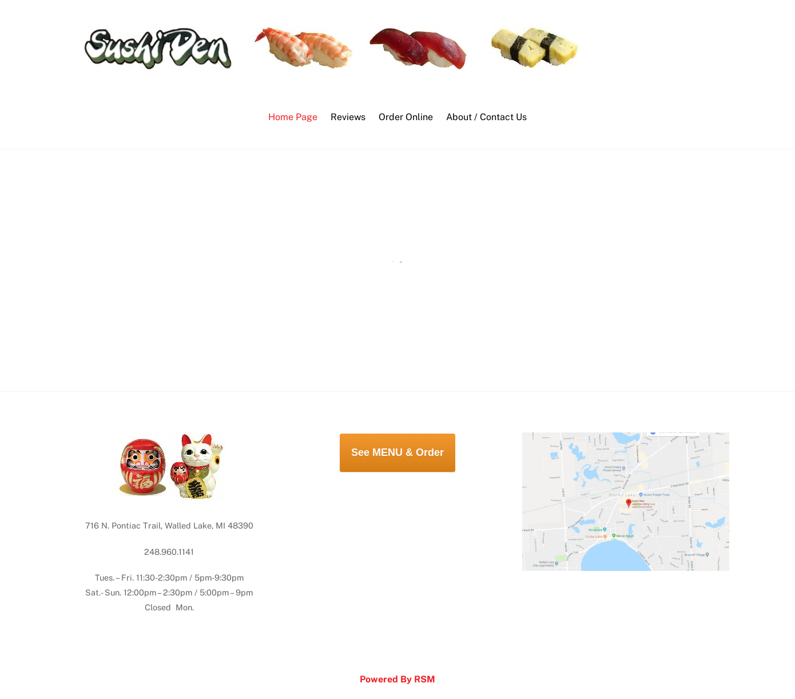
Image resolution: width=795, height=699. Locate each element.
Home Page (292, 117)
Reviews (348, 117)
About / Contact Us (486, 117)
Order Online (406, 117)
